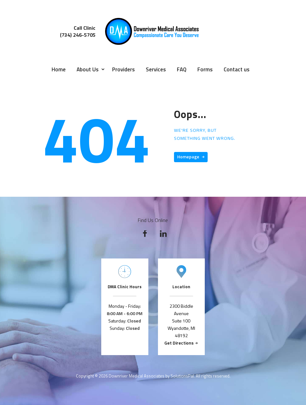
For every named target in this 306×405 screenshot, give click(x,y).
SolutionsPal (182, 376)
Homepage (188, 156)
